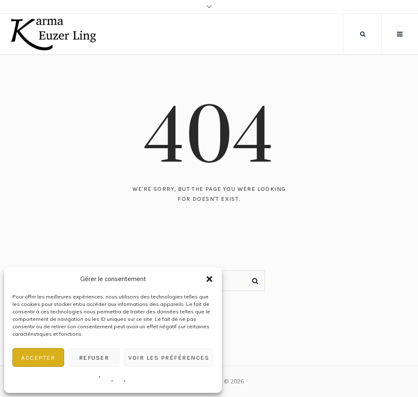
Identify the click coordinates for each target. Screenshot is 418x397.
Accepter (38, 357)
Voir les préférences (168, 357)
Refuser (94, 357)
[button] (209, 279)
